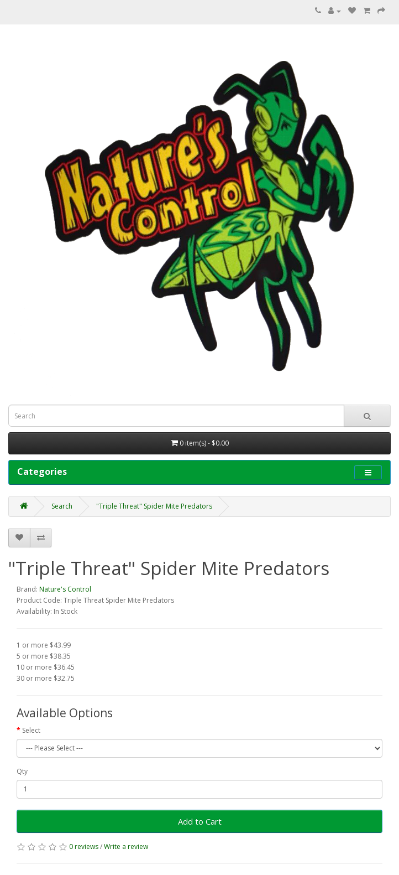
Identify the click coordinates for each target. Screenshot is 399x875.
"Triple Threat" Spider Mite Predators (154, 506)
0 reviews (83, 846)
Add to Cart (200, 821)
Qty (22, 771)
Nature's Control (65, 589)
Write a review (126, 846)
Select (31, 730)
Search (61, 506)
